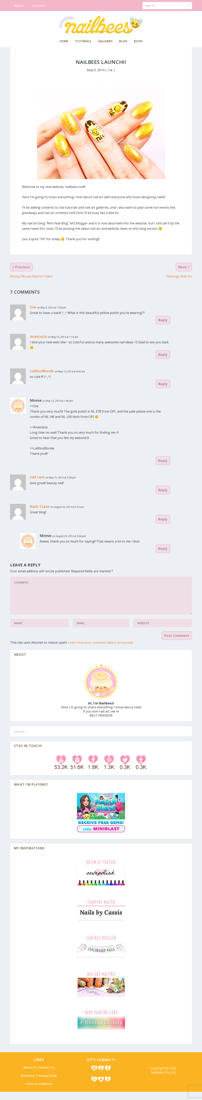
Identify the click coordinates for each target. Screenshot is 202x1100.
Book (138, 41)
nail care (37, 485)
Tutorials (83, 41)
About (19, 5)
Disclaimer (28, 1084)
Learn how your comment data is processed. (100, 651)
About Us (29, 1076)
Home (64, 41)
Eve (33, 315)
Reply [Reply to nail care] (163, 498)
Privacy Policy (47, 1084)
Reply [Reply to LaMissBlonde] (163, 392)
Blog (123, 41)
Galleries (105, 41)
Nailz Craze (40, 514)
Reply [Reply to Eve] (163, 328)
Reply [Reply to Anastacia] (163, 363)
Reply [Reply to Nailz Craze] (163, 527)
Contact (38, 5)
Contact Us (46, 1076)
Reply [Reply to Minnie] (163, 469)
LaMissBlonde (42, 379)
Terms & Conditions (38, 1092)
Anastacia (38, 344)
